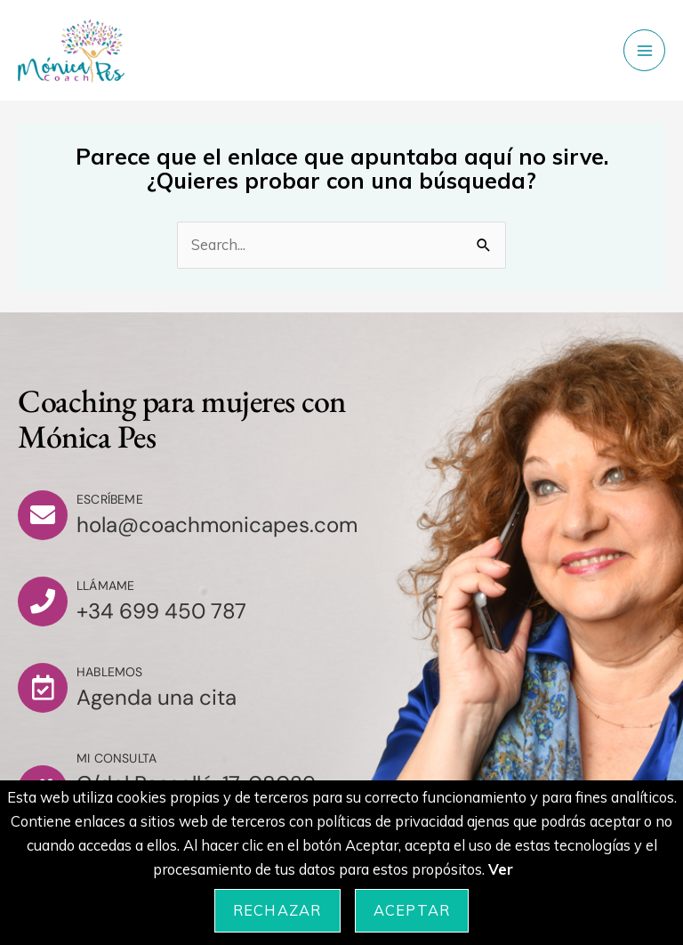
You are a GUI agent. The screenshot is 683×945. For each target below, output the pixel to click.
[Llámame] (43, 601)
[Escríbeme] (43, 515)
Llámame (105, 586)
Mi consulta (116, 758)
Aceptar (412, 910)
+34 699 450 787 (161, 611)
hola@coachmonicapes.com (217, 524)
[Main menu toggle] (644, 50)
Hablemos (109, 672)
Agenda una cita (156, 697)
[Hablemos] (43, 688)
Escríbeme (109, 499)
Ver (500, 869)
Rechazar (277, 910)
